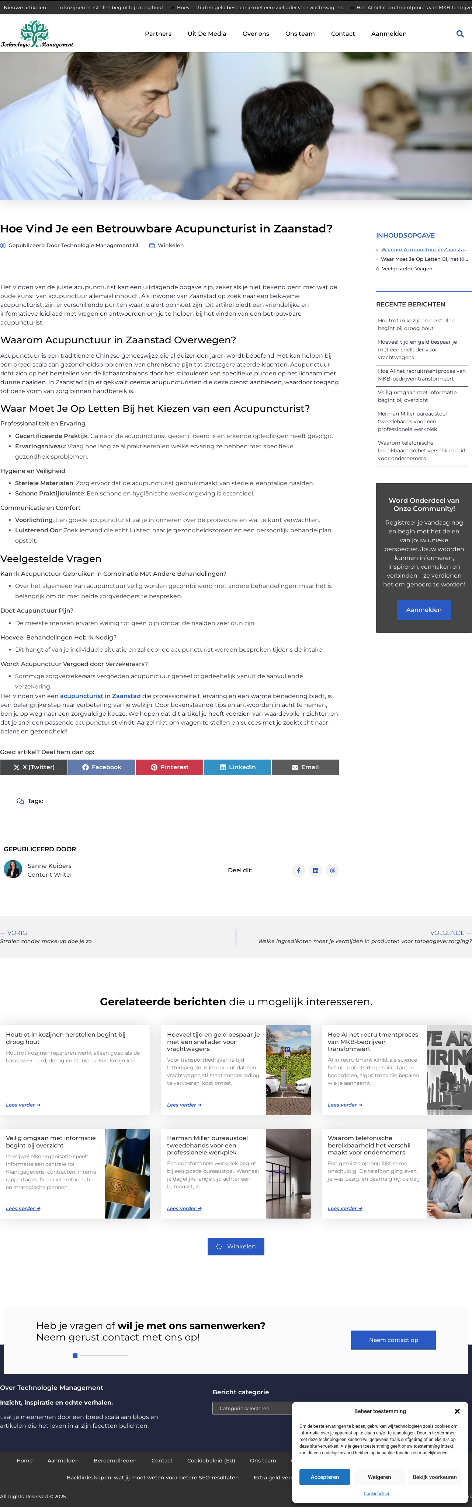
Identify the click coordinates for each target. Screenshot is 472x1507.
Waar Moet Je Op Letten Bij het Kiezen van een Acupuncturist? (424, 259)
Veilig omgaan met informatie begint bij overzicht (51, 1142)
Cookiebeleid (376, 1493)
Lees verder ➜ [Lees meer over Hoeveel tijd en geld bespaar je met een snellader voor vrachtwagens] (184, 1105)
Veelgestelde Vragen (407, 268)
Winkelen (171, 245)
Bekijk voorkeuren (435, 1477)
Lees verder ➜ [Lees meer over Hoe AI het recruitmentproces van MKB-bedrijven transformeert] (345, 1105)
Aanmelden (389, 33)
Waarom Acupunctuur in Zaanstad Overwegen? (424, 249)
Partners (158, 33)
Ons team (300, 33)
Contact (343, 33)
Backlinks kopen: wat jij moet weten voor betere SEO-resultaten (153, 1477)
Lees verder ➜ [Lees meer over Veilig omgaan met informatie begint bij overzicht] (23, 1208)
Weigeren (379, 1477)
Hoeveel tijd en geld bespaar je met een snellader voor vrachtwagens (265, 7)
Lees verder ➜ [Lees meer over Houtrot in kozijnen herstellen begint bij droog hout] (23, 1105)
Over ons (256, 33)
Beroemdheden (115, 1460)
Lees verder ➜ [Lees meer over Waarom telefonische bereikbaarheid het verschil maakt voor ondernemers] (345, 1208)
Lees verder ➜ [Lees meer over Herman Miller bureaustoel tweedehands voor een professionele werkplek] (184, 1208)
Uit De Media (207, 33)
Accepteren (325, 1477)
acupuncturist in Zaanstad (100, 696)
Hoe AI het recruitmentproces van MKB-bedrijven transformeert (373, 1041)
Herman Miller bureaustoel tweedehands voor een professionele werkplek (412, 421)
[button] (457, 1411)
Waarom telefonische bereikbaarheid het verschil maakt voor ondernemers (422, 450)
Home (25, 1460)
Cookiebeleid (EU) (211, 1460)
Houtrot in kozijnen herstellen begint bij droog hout (105, 7)
